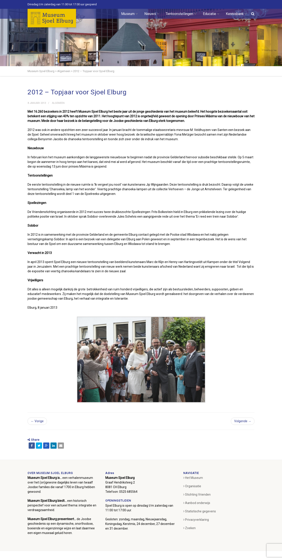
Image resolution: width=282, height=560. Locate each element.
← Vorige (37, 421)
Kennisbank (236, 14)
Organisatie (192, 486)
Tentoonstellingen (181, 14)
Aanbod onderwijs (196, 503)
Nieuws (151, 14)
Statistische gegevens (199, 511)
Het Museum (193, 478)
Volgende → (242, 421)
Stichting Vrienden (197, 494)
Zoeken (189, 528)
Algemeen (58, 103)
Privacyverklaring (196, 519)
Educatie (211, 14)
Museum (129, 14)
